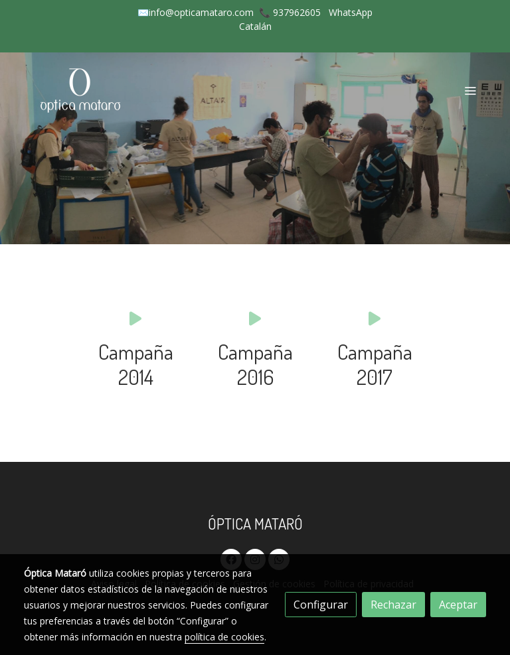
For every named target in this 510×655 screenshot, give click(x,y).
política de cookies (224, 636)
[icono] (135, 318)
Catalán (255, 26)
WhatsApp (351, 12)
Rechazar (393, 604)
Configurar (321, 604)
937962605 (297, 12)
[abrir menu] (470, 90)
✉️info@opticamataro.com (195, 12)
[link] (82, 90)
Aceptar (458, 604)
